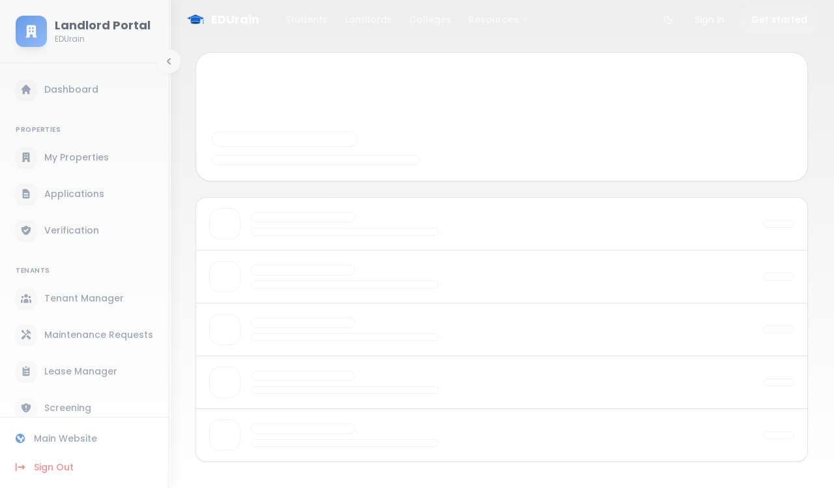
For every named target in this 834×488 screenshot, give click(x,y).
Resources (499, 19)
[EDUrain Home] (222, 19)
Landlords (368, 19)
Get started (779, 19)
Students (306, 19)
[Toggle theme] (668, 19)
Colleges (430, 19)
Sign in (710, 19)
